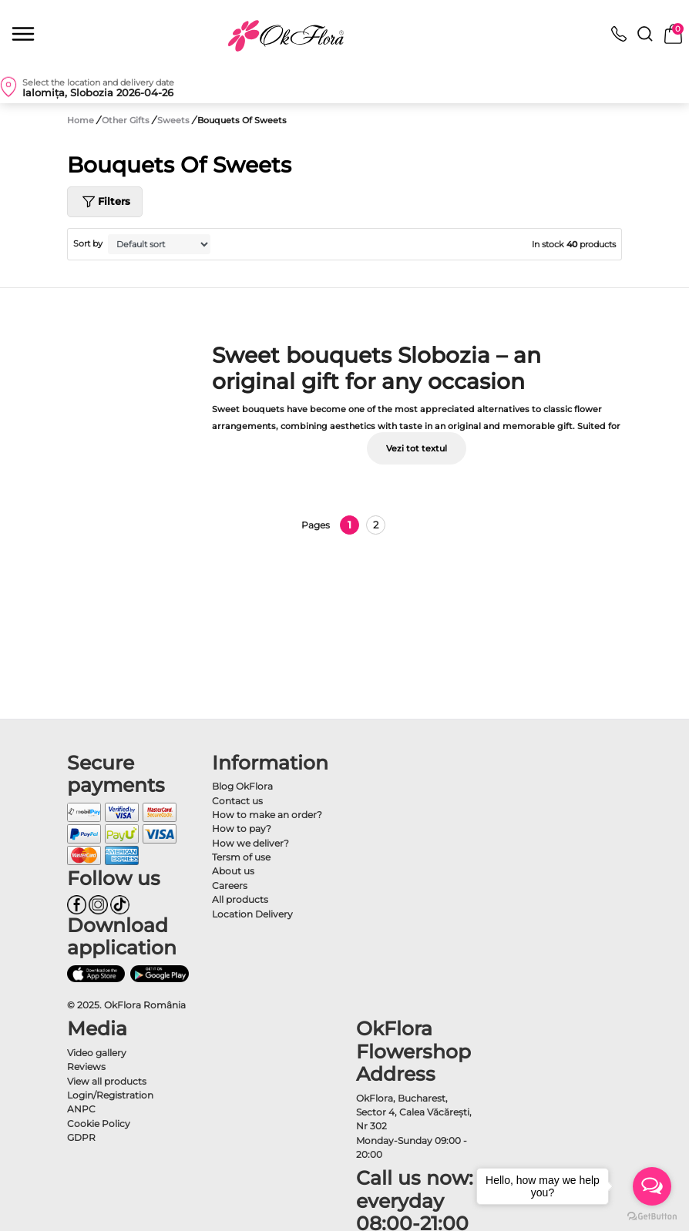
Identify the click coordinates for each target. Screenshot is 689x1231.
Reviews (86, 1066)
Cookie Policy (98, 1123)
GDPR (81, 1137)
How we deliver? (250, 843)
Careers (229, 885)
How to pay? (241, 828)
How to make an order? (267, 814)
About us (233, 871)
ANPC (81, 1109)
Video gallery (96, 1052)
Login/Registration (110, 1095)
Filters (104, 202)
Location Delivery (252, 914)
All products (240, 899)
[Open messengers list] (652, 1186)
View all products (106, 1081)
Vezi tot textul (416, 448)
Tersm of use (241, 857)
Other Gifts (127, 120)
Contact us (237, 801)
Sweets (174, 120)
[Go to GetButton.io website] (652, 1215)
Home (80, 120)
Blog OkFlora (242, 786)
